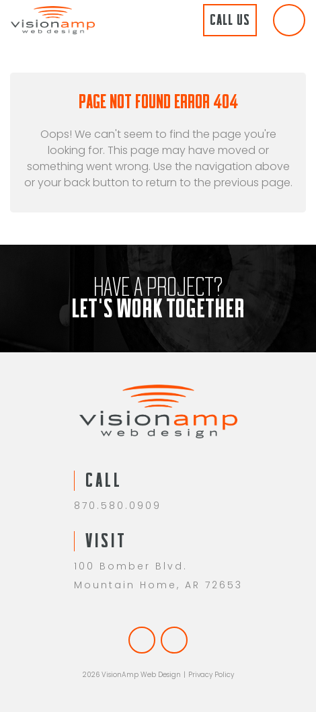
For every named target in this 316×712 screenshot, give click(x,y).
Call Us (230, 20)
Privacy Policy (211, 675)
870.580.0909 (117, 505)
